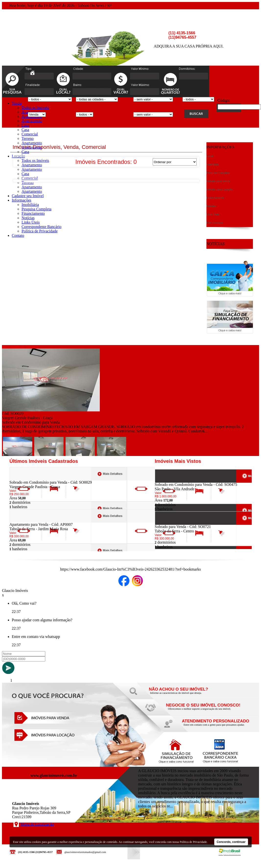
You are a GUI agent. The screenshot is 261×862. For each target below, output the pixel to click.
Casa (25, 125)
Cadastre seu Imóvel (28, 196)
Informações (21, 200)
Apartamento (32, 121)
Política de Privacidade (40, 231)
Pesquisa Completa (36, 209)
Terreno (28, 138)
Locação (18, 156)
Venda (17, 103)
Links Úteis (31, 222)
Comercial (30, 134)
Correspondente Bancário (41, 227)
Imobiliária (30, 205)
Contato (18, 235)
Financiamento (33, 213)
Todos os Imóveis (35, 108)
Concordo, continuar (231, 842)
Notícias (28, 218)
